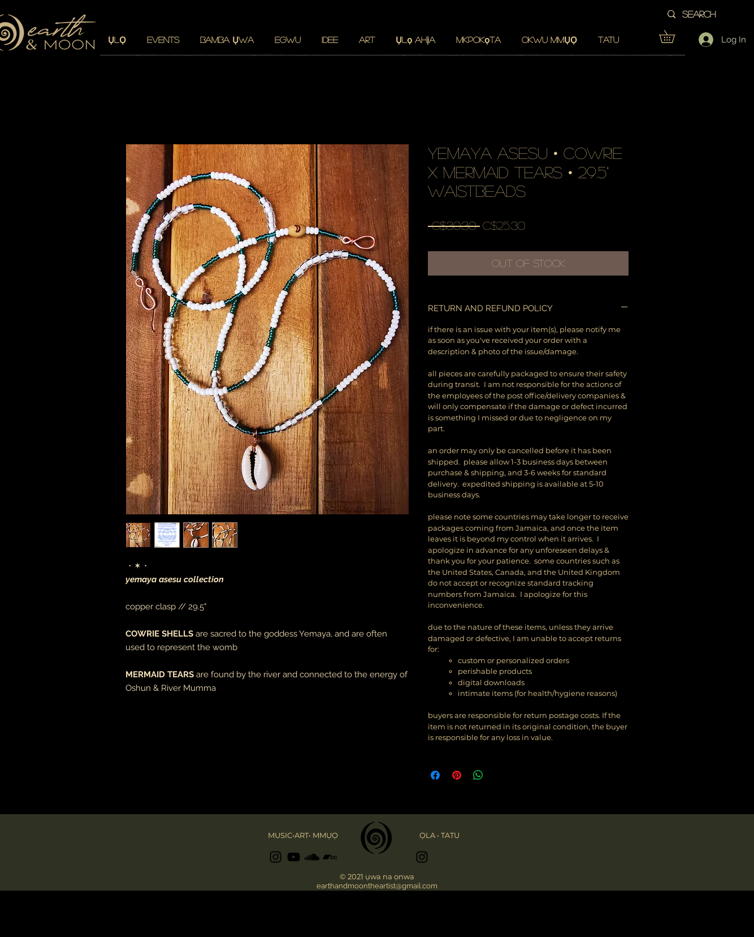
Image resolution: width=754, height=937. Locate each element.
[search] (714, 14)
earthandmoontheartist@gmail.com (377, 886)
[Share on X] (499, 775)
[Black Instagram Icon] (275, 857)
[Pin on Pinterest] (456, 775)
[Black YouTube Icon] (293, 857)
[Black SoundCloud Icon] (311, 857)
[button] (673, 36)
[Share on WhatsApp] (478, 775)
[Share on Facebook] (435, 775)
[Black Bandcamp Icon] (329, 857)
